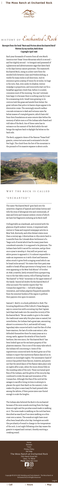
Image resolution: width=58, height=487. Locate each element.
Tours (29, 447)
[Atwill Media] (31, 472)
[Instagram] (31, 465)
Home (29, 442)
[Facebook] (27, 465)
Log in (54, 480)
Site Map (29, 451)
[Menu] (1, 3)
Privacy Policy (29, 449)
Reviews (29, 444)
